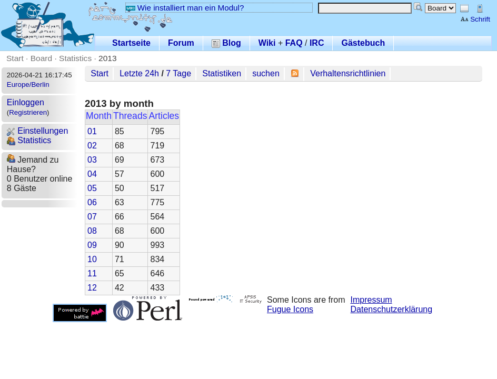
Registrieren (28, 112)
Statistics (75, 58)
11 (92, 273)
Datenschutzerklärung (392, 309)
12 (92, 287)
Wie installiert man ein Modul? (185, 7)
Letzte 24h (139, 73)
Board (41, 58)
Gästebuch (363, 42)
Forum (181, 42)
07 (92, 216)
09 (92, 245)
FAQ (294, 42)
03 (92, 159)
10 (92, 259)
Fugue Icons (290, 309)
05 (92, 188)
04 (92, 173)
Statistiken (221, 73)
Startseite (131, 42)
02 (92, 145)
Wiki (267, 42)
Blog (226, 42)
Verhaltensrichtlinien (347, 73)
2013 (107, 58)
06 (92, 202)
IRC (317, 42)
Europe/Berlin (28, 84)
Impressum (371, 299)
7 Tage (178, 73)
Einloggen (25, 102)
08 (92, 230)
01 (92, 131)
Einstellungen (37, 130)
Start (15, 58)
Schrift (475, 19)
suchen (266, 73)
